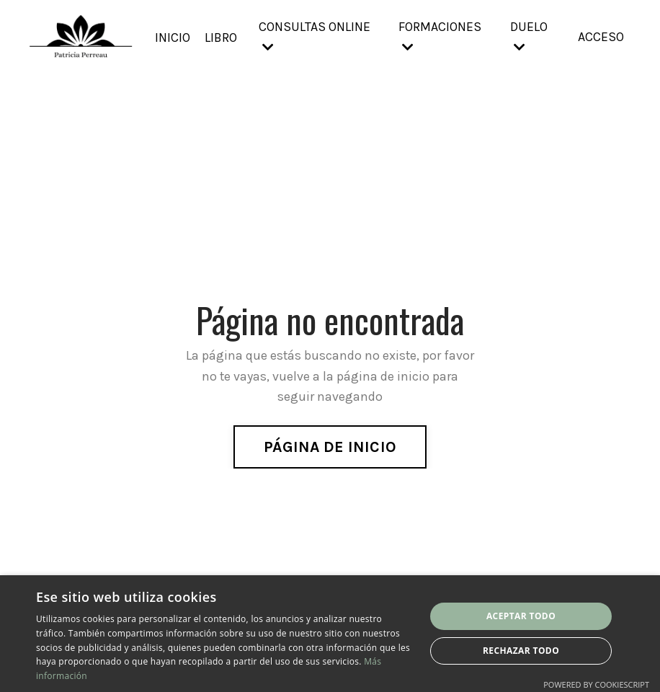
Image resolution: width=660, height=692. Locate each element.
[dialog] (330, 633)
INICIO (172, 37)
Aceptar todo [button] (521, 616)
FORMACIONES (439, 36)
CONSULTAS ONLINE (315, 36)
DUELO (529, 36)
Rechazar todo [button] (521, 650)
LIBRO (221, 37)
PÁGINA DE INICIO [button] (330, 446)
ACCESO (601, 37)
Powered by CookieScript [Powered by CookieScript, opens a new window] (596, 684)
